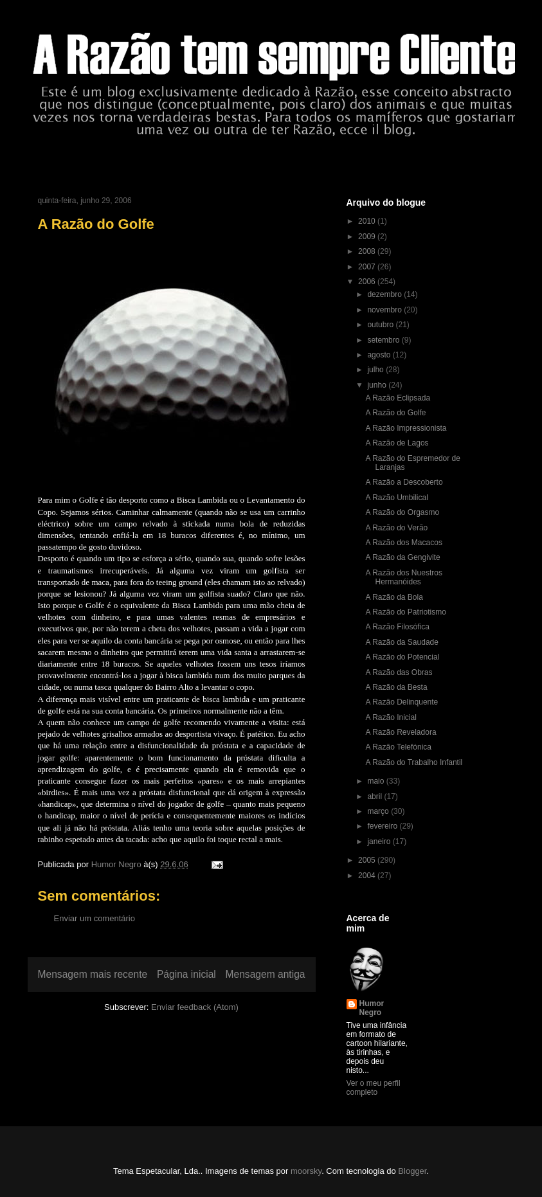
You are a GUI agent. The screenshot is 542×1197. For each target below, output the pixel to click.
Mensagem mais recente (93, 974)
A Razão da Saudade (401, 642)
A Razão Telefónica (398, 747)
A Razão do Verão (396, 527)
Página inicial (186, 974)
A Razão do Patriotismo (405, 612)
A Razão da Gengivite (402, 557)
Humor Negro (371, 1008)
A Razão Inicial (390, 717)
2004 (367, 875)
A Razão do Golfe (395, 412)
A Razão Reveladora (400, 732)
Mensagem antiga (265, 974)
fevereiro (383, 826)
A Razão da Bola (393, 597)
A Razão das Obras (398, 672)
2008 (367, 251)
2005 (367, 860)
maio (376, 781)
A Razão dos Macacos (403, 542)
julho (376, 369)
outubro (381, 324)
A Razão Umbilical (396, 497)
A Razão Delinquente (401, 702)
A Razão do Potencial (402, 657)
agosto (379, 354)
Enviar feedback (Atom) (195, 1007)
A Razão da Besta (396, 687)
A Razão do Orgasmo (402, 512)
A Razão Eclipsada (397, 397)
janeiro (379, 841)
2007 (367, 266)
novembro (385, 309)
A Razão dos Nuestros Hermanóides (403, 577)
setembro (384, 340)
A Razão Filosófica (397, 626)
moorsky (306, 1171)
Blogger (412, 1171)
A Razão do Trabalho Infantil (413, 762)
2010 (367, 221)
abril (375, 796)
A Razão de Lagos (396, 442)
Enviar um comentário (94, 918)
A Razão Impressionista (405, 428)
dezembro (385, 294)
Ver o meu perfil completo (374, 1088)
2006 (367, 281)
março (379, 811)
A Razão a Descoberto (403, 482)
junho (377, 385)
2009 (367, 236)
